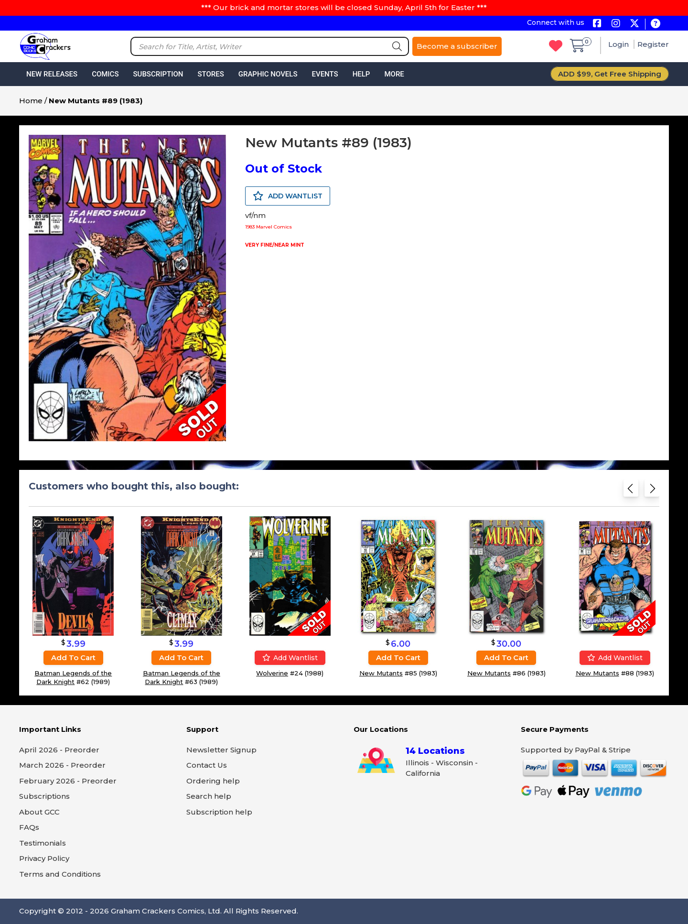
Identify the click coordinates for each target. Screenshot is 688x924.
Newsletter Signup (221, 749)
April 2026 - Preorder (59, 749)
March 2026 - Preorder (62, 765)
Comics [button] (105, 74)
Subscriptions (44, 796)
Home (31, 100)
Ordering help (213, 780)
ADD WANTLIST (287, 196)
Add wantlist (290, 657)
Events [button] (325, 74)
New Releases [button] (51, 74)
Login (619, 44)
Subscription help (219, 811)
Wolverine (272, 673)
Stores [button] (210, 74)
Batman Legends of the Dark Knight (73, 677)
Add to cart (73, 657)
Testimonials (42, 843)
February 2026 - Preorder (68, 780)
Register (653, 44)
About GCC (39, 811)
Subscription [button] (158, 74)
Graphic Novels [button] (268, 74)
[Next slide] (652, 491)
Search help (208, 796)
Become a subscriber (457, 46)
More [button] (394, 74)
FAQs (29, 827)
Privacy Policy (44, 858)
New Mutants (381, 673)
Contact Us (206, 765)
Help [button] (361, 74)
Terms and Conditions (60, 874)
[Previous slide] (631, 491)
